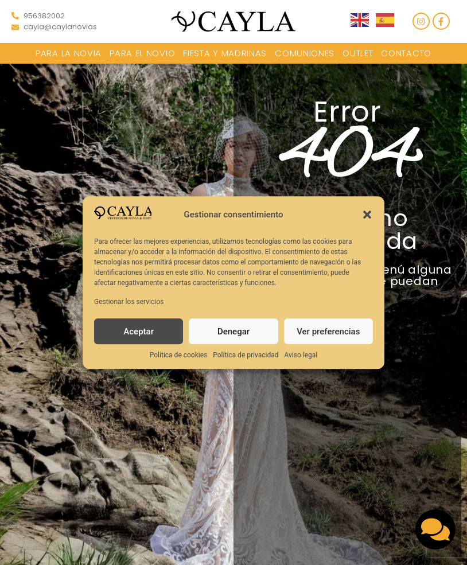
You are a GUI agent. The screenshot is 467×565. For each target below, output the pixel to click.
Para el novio (142, 53)
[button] (367, 215)
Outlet (358, 53)
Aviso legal (300, 355)
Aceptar (138, 331)
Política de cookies (179, 355)
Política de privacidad (245, 355)
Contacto (406, 53)
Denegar (233, 331)
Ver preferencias (328, 331)
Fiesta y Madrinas (225, 53)
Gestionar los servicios (129, 302)
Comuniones (304, 53)
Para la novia (69, 53)
